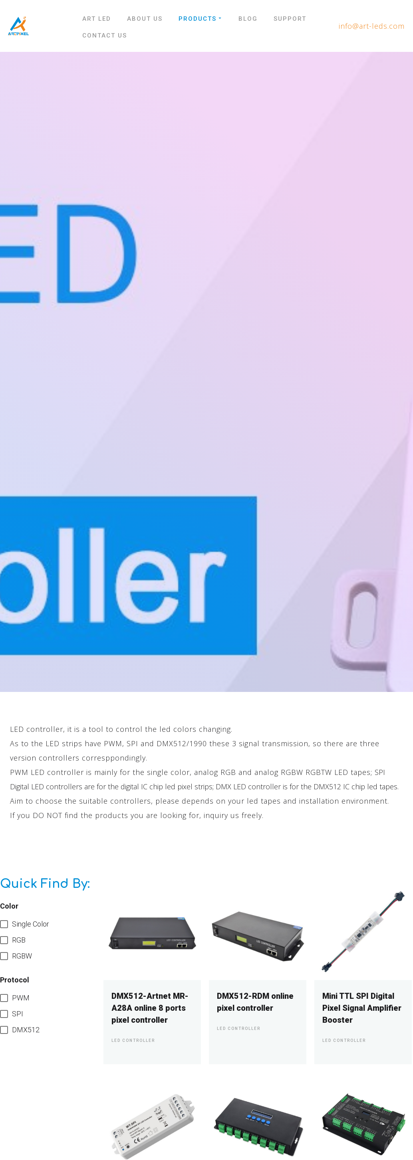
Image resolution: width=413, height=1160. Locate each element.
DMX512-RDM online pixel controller (255, 1002)
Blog (248, 18)
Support (290, 18)
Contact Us (104, 35)
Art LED (96, 18)
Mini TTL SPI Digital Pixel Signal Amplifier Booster (361, 1008)
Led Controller (133, 1040)
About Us (145, 18)
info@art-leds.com (372, 26)
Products (200, 18)
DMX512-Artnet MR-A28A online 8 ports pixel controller (150, 1008)
